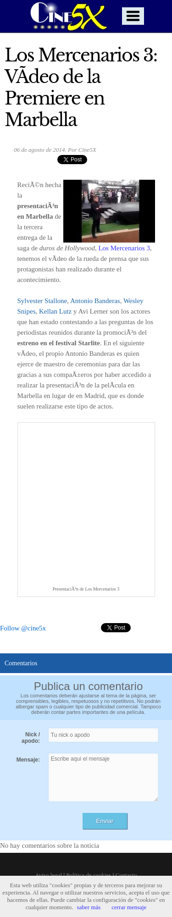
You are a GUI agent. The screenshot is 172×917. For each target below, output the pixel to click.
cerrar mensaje (128, 907)
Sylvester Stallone (42, 300)
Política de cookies (88, 875)
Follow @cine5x (23, 628)
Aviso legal (48, 875)
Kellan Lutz (55, 311)
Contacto (126, 875)
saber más (89, 907)
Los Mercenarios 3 (124, 248)
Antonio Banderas (95, 300)
